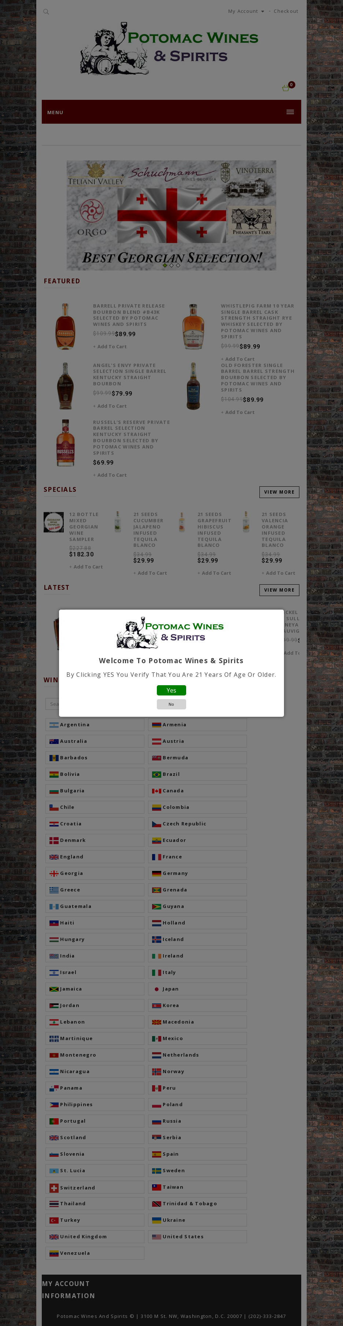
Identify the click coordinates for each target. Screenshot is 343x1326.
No (171, 704)
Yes (171, 690)
